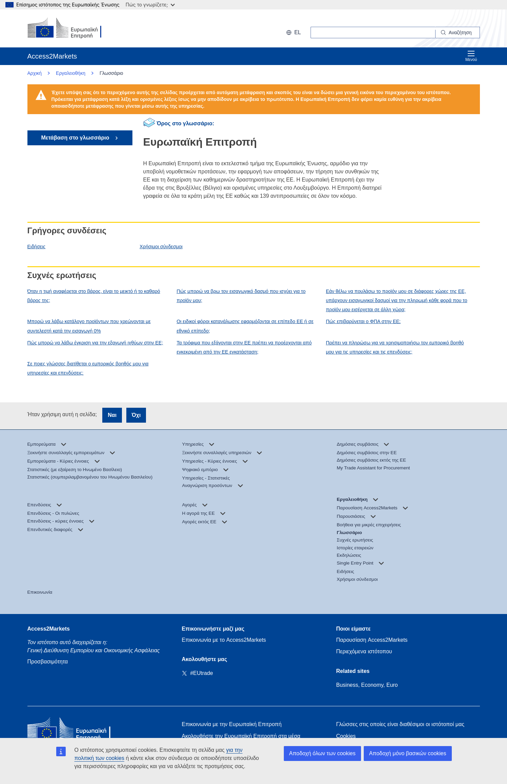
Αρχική (34, 73)
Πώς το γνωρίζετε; (150, 4)
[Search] (458, 32)
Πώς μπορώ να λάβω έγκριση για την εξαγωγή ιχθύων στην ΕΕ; (95, 342)
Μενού (471, 56)
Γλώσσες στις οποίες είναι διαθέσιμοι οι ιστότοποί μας (400, 724)
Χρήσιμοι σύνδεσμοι (161, 246)
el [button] (293, 32)
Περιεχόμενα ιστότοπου (364, 651)
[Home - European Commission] (76, 730)
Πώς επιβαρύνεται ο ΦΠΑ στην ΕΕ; (363, 321)
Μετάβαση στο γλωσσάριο (75, 138)
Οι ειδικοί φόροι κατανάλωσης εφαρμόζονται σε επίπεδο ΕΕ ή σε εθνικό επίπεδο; (244, 326)
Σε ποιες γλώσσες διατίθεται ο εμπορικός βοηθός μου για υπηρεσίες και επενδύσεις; (88, 368)
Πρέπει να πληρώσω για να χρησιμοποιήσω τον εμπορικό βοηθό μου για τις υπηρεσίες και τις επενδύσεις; (395, 347)
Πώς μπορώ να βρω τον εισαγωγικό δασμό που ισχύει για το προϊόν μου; (240, 296)
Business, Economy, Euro (367, 685)
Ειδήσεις (36, 246)
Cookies (346, 736)
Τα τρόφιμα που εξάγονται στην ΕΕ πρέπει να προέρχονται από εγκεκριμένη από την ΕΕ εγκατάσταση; (244, 347)
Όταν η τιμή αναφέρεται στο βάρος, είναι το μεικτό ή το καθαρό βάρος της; (93, 296)
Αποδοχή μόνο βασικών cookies (407, 753)
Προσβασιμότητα (47, 661)
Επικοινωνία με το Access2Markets (224, 640)
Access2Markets (48, 629)
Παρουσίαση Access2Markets (372, 640)
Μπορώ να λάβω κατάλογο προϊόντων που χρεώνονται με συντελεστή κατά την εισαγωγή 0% (89, 326)
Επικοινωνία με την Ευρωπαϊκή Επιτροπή (232, 724)
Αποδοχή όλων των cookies (322, 753)
